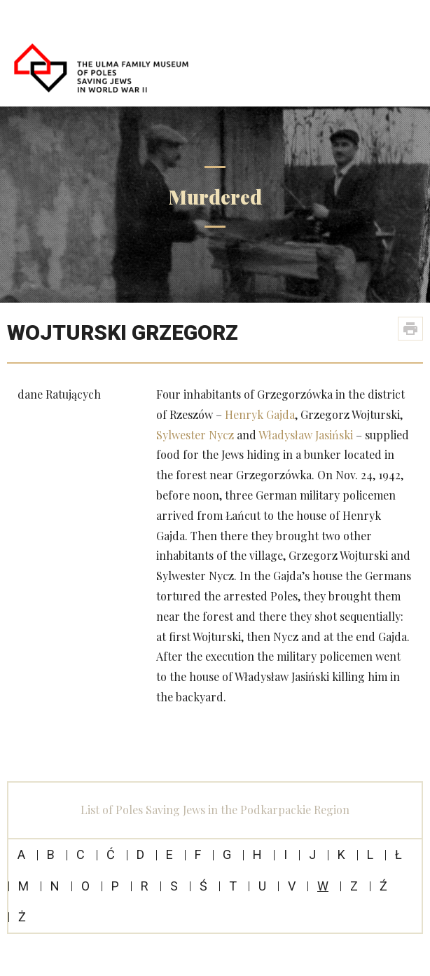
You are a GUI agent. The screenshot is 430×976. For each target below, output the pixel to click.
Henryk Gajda (260, 414)
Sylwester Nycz (195, 434)
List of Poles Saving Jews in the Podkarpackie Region (215, 809)
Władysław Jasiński (305, 434)
